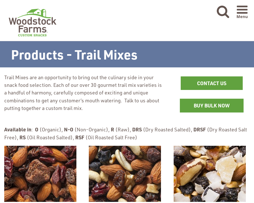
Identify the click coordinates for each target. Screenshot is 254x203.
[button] (223, 12)
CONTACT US (211, 83)
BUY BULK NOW (219, 107)
